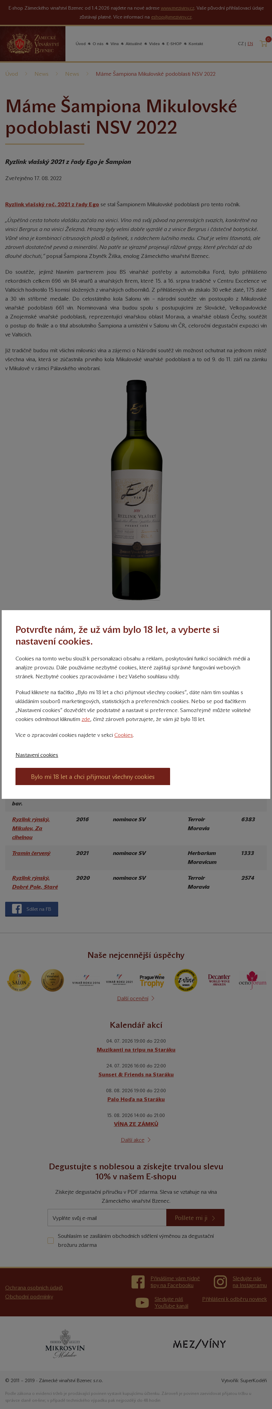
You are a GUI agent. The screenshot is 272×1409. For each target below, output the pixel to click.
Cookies (123, 735)
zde (86, 719)
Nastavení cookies (36, 755)
